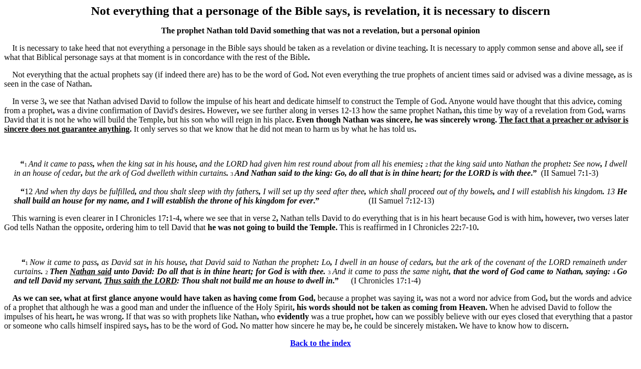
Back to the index (320, 343)
